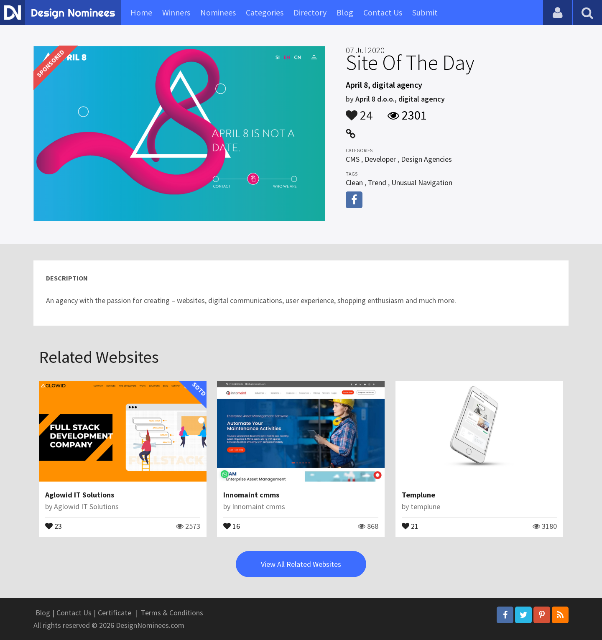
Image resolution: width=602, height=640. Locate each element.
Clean (354, 182)
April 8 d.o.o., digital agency (400, 99)
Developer (380, 159)
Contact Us (382, 12)
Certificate (114, 612)
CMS (353, 159)
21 (410, 525)
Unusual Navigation (421, 182)
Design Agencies (426, 159)
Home (141, 12)
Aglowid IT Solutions (79, 495)
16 (231, 525)
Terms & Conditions (172, 612)
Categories (264, 12)
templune (425, 506)
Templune (418, 495)
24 (359, 111)
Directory (310, 12)
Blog (345, 12)
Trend (377, 182)
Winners (176, 12)
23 (53, 525)
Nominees (218, 12)
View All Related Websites (301, 564)
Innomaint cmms (251, 495)
